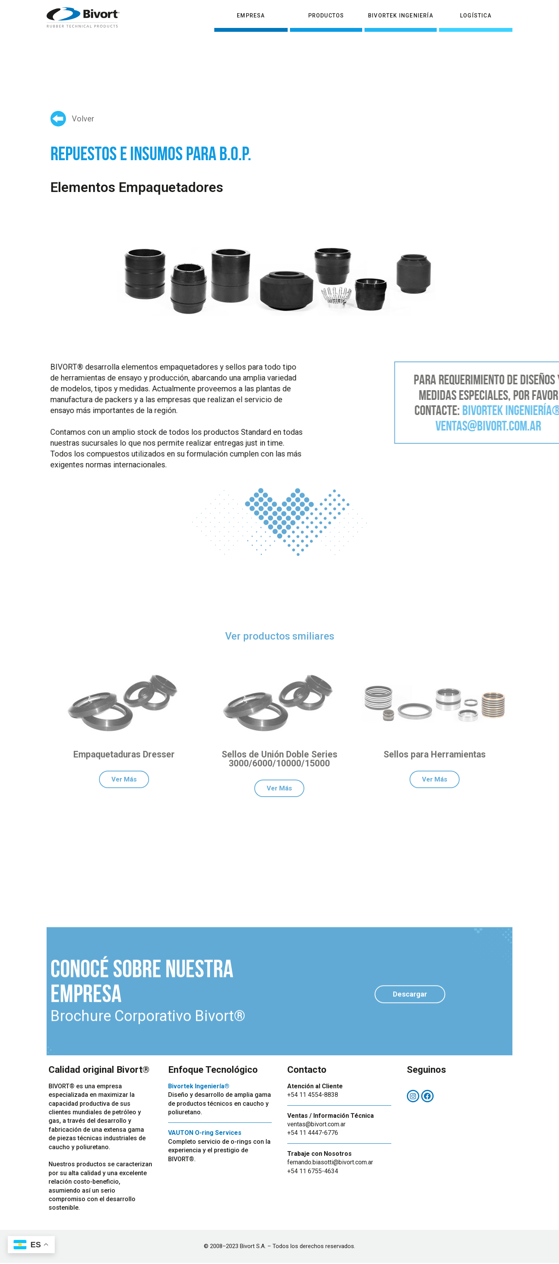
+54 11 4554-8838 (312, 1096)
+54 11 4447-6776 (312, 1134)
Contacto (494, 9)
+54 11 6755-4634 (312, 1172)
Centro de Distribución (434, 9)
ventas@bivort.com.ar (316, 1125)
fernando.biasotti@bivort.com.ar (330, 1163)
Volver (83, 118)
